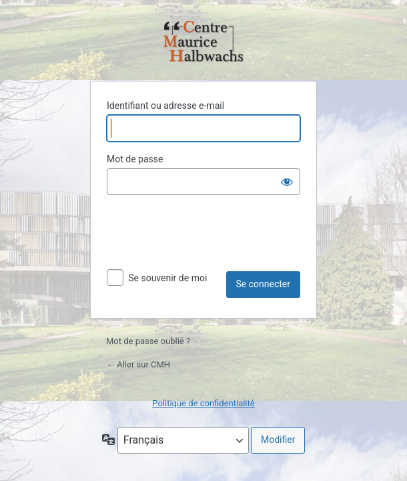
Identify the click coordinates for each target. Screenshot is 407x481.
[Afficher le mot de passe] (287, 181)
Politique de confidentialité (203, 403)
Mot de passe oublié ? (148, 341)
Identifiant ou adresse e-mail (165, 105)
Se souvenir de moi (167, 278)
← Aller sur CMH (138, 364)
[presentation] (208, 238)
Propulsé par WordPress (203, 42)
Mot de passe (135, 159)
